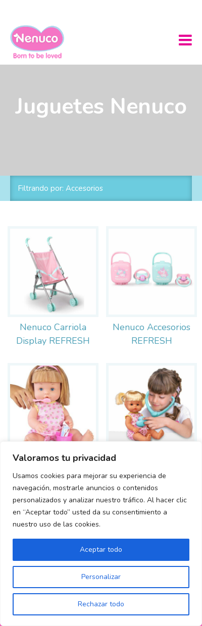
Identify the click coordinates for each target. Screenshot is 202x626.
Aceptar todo (101, 549)
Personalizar (101, 577)
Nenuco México (41, 42)
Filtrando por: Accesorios (60, 188)
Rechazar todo (101, 604)
